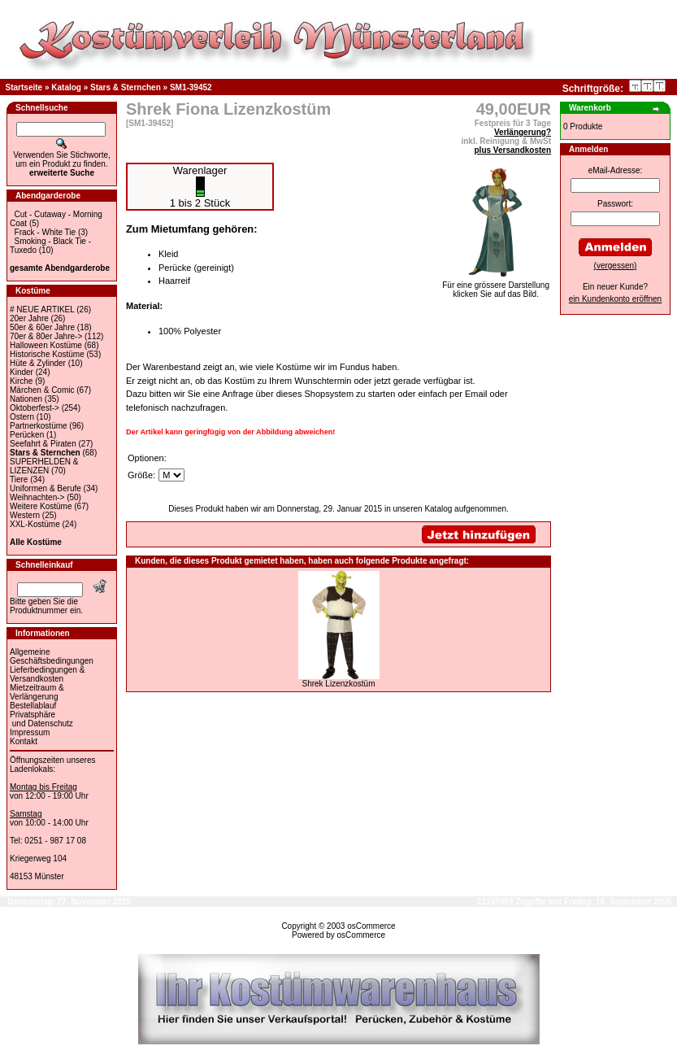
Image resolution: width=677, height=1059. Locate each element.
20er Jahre (29, 318)
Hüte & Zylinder (38, 363)
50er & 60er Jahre (42, 327)
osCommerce (371, 926)
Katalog (66, 87)
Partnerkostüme (38, 425)
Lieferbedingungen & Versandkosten (47, 674)
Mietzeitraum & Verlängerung (37, 692)
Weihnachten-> (37, 497)
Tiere (19, 479)
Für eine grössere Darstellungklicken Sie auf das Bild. (495, 286)
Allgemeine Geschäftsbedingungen (51, 656)
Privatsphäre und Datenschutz (41, 719)
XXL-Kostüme (35, 524)
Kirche (21, 381)
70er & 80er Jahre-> (46, 336)
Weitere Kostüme (41, 506)
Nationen (26, 398)
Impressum (30, 732)
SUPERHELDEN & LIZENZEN (44, 466)
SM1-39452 (191, 87)
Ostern (22, 416)
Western (25, 515)
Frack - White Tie (45, 232)
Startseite (24, 87)
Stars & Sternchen (125, 87)
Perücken (27, 434)
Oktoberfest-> (34, 407)
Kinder (21, 372)
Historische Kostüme (47, 354)
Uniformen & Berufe (45, 488)
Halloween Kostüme (46, 345)
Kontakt (23, 741)
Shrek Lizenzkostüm (338, 683)
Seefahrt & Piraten (43, 443)
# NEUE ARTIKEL (42, 309)
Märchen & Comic (42, 390)
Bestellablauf (33, 705)
